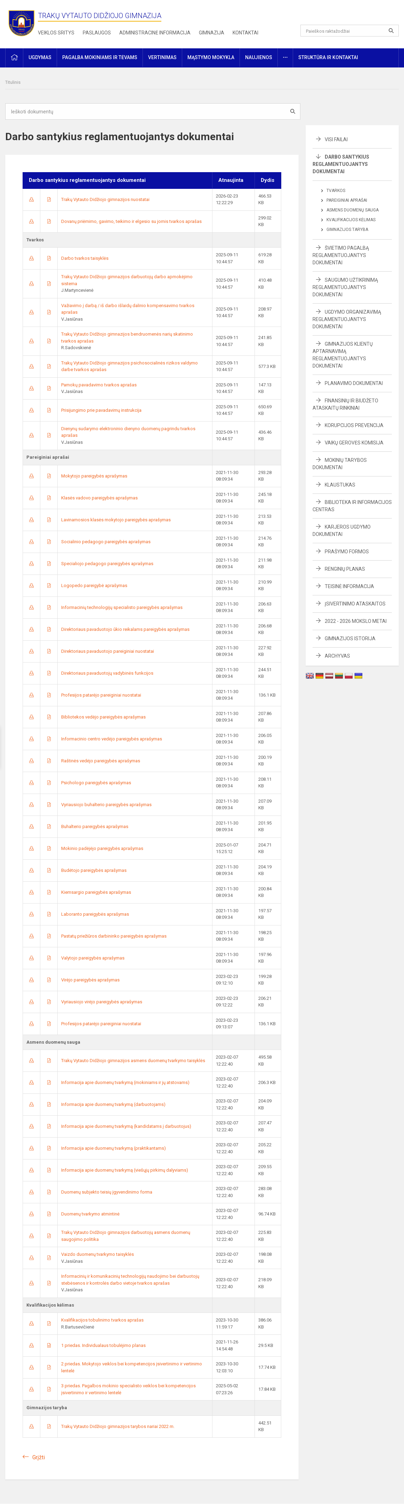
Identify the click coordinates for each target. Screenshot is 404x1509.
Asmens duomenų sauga (352, 210)
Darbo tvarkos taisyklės (84, 258)
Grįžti (38, 1457)
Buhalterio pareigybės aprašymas (94, 826)
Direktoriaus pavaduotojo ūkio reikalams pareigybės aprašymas (125, 629)
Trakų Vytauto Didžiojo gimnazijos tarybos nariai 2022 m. (118, 1426)
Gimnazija (211, 32)
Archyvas (337, 656)
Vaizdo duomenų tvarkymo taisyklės (97, 1254)
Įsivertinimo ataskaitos (355, 604)
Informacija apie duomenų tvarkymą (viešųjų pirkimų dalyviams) (124, 1170)
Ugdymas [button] (40, 57)
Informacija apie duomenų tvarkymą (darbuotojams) (113, 1104)
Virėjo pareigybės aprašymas (90, 979)
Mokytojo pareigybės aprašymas (94, 476)
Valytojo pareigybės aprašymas (92, 958)
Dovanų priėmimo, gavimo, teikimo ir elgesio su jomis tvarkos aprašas (131, 221)
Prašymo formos (347, 551)
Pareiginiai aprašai (346, 200)
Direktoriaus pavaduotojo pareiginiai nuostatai (107, 651)
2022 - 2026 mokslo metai (356, 621)
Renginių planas (345, 569)
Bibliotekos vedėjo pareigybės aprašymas (103, 717)
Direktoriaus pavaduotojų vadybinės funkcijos (107, 673)
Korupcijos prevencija (354, 425)
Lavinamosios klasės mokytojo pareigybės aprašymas (116, 519)
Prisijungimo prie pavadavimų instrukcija (101, 410)
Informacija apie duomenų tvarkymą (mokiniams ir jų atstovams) (125, 1082)
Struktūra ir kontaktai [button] (328, 57)
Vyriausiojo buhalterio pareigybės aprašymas (106, 804)
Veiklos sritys (56, 32)
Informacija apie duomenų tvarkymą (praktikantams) (113, 1148)
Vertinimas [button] (162, 57)
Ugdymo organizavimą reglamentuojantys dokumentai (347, 319)
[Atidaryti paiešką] (391, 30)
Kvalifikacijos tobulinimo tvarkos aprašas (102, 1320)
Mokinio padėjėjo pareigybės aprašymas (102, 848)
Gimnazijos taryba (347, 229)
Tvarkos (335, 190)
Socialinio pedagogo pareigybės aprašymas (106, 541)
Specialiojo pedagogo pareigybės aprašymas (107, 563)
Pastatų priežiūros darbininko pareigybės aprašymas (114, 936)
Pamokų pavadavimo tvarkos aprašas (99, 384)
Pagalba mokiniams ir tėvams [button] (99, 57)
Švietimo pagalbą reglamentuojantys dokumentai (341, 255)
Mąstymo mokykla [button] (210, 57)
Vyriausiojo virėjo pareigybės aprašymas (101, 1001)
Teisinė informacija (349, 586)
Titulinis (13, 82)
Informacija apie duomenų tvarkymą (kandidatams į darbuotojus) (126, 1126)
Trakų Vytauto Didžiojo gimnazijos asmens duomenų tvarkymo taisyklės (133, 1060)
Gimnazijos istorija (350, 638)
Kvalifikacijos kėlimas (350, 219)
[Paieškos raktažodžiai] (349, 31)
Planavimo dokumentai (354, 383)
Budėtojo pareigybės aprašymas (94, 870)
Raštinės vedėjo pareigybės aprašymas (100, 760)
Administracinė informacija (155, 32)
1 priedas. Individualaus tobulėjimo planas (103, 1345)
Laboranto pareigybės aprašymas (95, 914)
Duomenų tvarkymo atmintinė (90, 1214)
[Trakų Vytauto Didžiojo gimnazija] (21, 22)
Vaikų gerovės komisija (354, 443)
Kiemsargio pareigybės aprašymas (96, 892)
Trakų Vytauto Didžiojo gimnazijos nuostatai (105, 199)
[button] (351, 14)
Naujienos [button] (258, 57)
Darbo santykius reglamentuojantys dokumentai (341, 164)
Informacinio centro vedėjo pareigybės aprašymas (111, 738)
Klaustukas (340, 485)
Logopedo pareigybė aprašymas (94, 585)
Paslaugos (97, 32)
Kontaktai (245, 32)
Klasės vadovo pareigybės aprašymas (99, 497)
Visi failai (336, 139)
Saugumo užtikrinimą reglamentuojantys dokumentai (345, 287)
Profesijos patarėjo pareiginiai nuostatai (101, 695)
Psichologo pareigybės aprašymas (96, 782)
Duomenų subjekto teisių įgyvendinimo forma (106, 1192)
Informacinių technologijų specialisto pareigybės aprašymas (122, 607)
